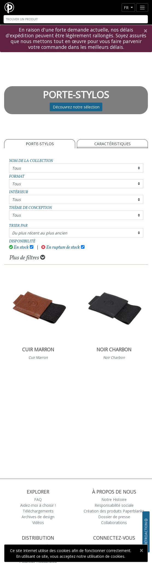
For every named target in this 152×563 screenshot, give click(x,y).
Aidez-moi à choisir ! (38, 505)
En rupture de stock (60, 247)
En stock (19, 247)
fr (127, 7)
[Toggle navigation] (142, 7)
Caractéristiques (112, 143)
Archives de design (38, 516)
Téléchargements (38, 511)
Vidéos (38, 522)
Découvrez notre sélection (76, 107)
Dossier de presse (114, 516)
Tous (16, 168)
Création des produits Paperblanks (114, 511)
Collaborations (114, 522)
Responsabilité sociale (114, 505)
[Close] (145, 31)
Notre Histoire (114, 499)
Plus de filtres (27, 258)
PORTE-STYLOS (40, 143)
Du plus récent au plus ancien (39, 233)
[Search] (76, 19)
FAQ (38, 499)
